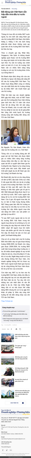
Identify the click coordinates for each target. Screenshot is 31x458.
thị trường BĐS (7, 325)
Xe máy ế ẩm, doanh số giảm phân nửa (21, 380)
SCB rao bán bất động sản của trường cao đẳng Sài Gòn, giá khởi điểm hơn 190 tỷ (22, 393)
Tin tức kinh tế (6, 8)
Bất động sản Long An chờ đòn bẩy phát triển (21, 358)
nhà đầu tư (14, 325)
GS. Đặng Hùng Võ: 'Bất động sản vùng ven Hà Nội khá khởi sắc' (21, 370)
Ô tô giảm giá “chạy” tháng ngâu (21, 346)
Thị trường (14, 8)
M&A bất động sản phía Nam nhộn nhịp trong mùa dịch (22, 336)
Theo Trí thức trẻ (6, 301)
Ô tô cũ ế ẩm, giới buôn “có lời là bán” (14, 311)
